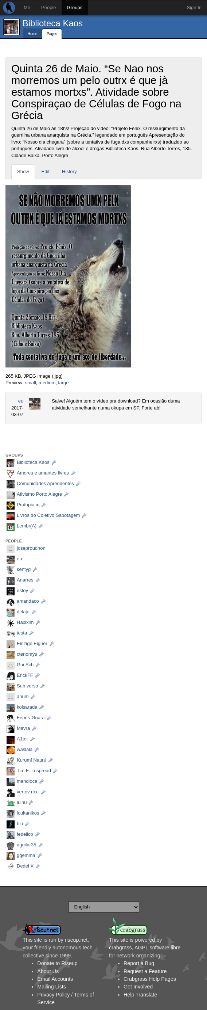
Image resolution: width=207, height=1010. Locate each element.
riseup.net (76, 940)
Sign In (194, 7)
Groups (75, 7)
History (69, 171)
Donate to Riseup (57, 963)
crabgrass (120, 947)
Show (23, 171)
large (63, 382)
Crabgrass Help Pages (150, 979)
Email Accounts (55, 979)
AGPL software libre (157, 947)
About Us (48, 971)
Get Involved (138, 987)
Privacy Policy (53, 995)
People (48, 7)
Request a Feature (145, 971)
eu (20, 401)
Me (27, 7)
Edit (46, 171)
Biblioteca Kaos (53, 23)
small (30, 382)
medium (47, 382)
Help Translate (140, 995)
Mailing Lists (51, 987)
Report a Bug (139, 963)
